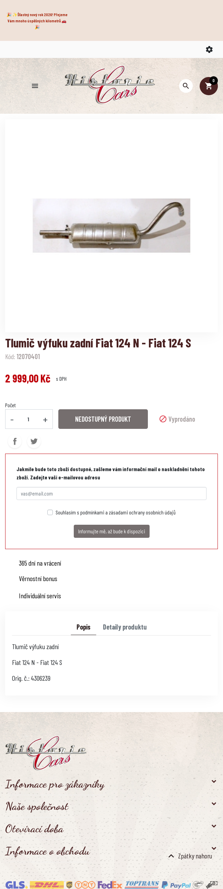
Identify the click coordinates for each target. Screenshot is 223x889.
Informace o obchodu (47, 850)
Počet (10, 405)
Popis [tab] (84, 627)
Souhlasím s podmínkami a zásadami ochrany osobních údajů (116, 512)
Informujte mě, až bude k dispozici (111, 531)
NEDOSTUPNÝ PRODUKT (103, 419)
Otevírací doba (34, 828)
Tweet (34, 441)
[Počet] (28, 419)
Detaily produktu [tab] (125, 627)
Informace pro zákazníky (54, 783)
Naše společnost (36, 806)
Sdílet (15, 441)
